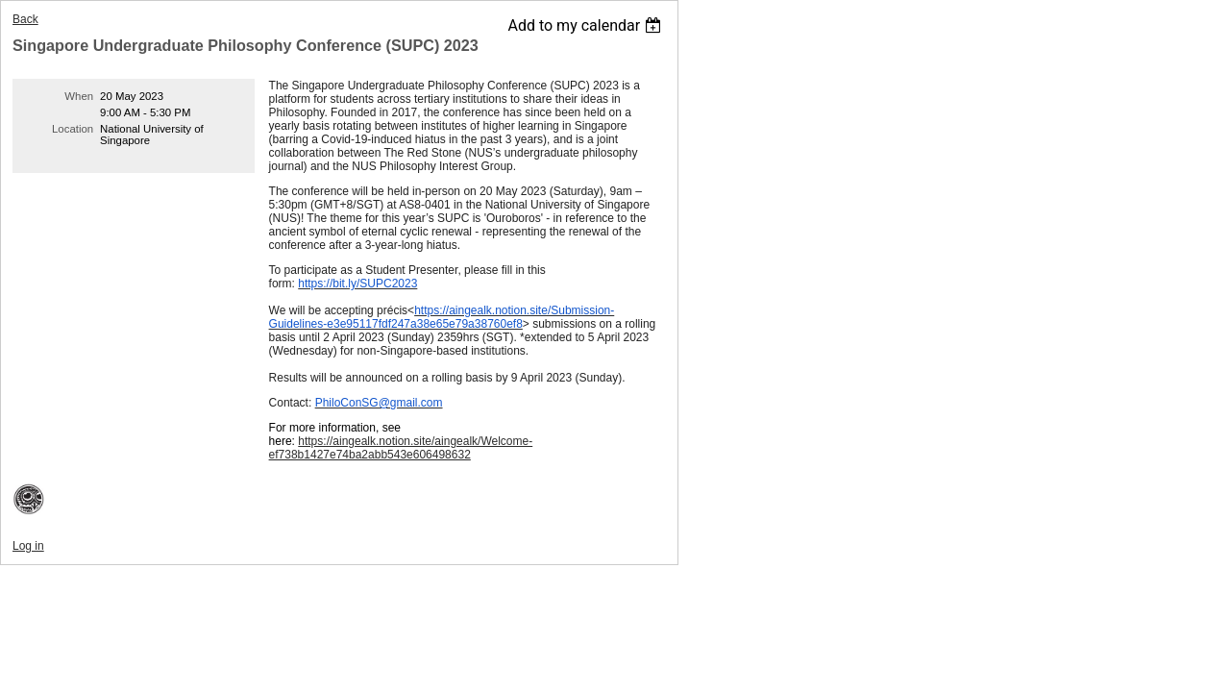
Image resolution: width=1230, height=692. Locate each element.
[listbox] (586, 25)
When (78, 96)
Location (72, 129)
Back (25, 19)
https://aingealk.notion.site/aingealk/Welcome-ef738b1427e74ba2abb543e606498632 (401, 447)
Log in (28, 546)
